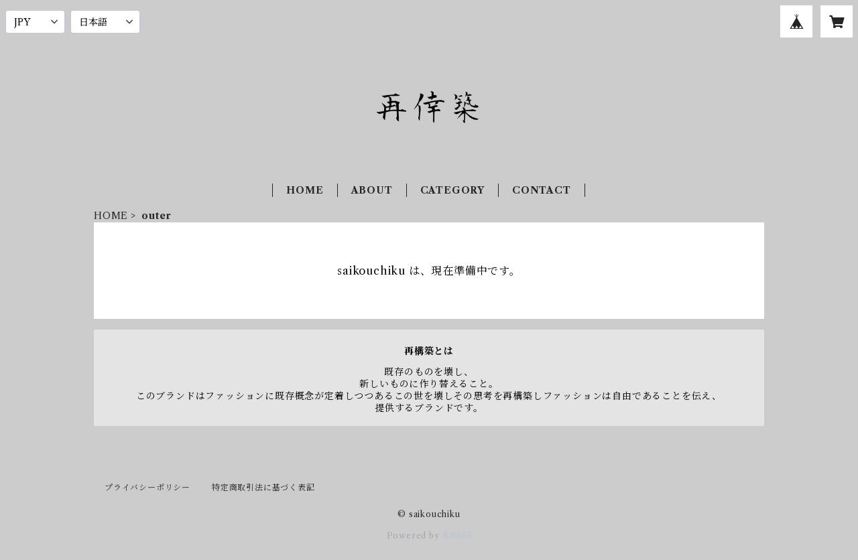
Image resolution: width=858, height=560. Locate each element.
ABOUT (372, 190)
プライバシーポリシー (147, 487)
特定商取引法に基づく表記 (263, 487)
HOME (304, 190)
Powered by (429, 536)
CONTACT (541, 190)
